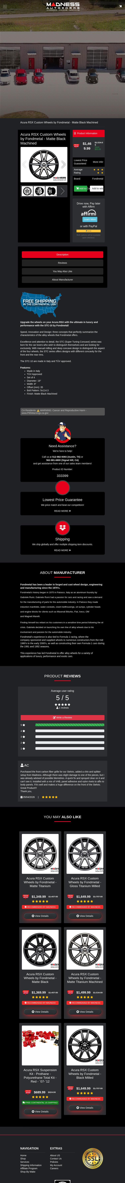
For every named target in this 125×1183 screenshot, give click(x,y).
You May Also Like (62, 271)
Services (24, 1162)
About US (55, 1155)
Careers (54, 1168)
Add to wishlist (97, 188)
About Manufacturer (62, 279)
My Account (56, 1165)
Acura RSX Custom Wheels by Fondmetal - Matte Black (40, 978)
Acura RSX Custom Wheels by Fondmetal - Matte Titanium (40, 882)
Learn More (90, 219)
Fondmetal (97, 178)
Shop (23, 1158)
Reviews (62, 263)
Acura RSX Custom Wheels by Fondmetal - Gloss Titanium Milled (85, 882)
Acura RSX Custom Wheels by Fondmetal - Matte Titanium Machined (84, 978)
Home (23, 1155)
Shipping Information (31, 1165)
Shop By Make (27, 1171)
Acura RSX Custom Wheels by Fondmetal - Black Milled (85, 1073)
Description (63, 254)
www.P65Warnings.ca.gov (35, 413)
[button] (63, 164)
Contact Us (56, 1158)
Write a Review (62, 717)
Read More (62, 511)
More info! (98, 162)
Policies (54, 1162)
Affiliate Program (28, 1168)
